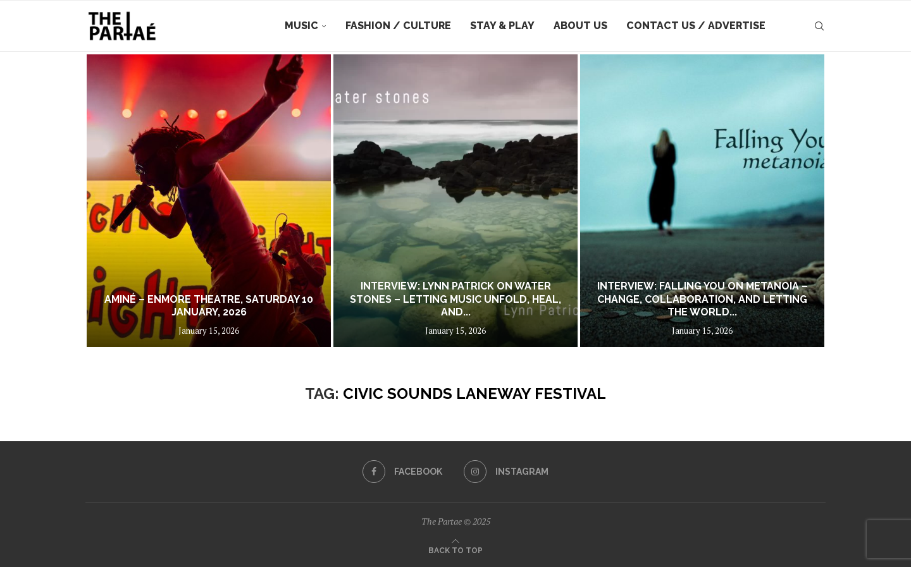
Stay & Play (502, 26)
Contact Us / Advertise (695, 26)
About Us (580, 26)
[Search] (819, 26)
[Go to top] (455, 549)
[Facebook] (402, 471)
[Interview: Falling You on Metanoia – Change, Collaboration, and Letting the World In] (702, 200)
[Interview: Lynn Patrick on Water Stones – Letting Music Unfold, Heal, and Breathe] (455, 200)
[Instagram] (506, 471)
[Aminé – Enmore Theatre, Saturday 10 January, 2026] (209, 200)
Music (301, 26)
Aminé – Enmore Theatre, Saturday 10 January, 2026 (208, 306)
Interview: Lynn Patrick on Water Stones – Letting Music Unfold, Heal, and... (455, 299)
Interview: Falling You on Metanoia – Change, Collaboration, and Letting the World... (702, 299)
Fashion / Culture (398, 26)
